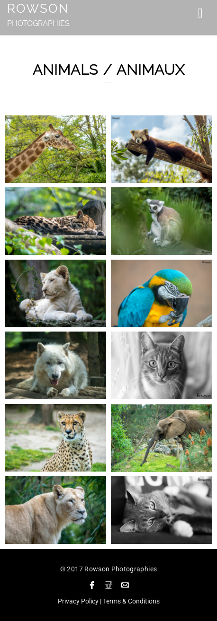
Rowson (38, 8)
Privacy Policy (78, 601)
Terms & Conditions (131, 601)
